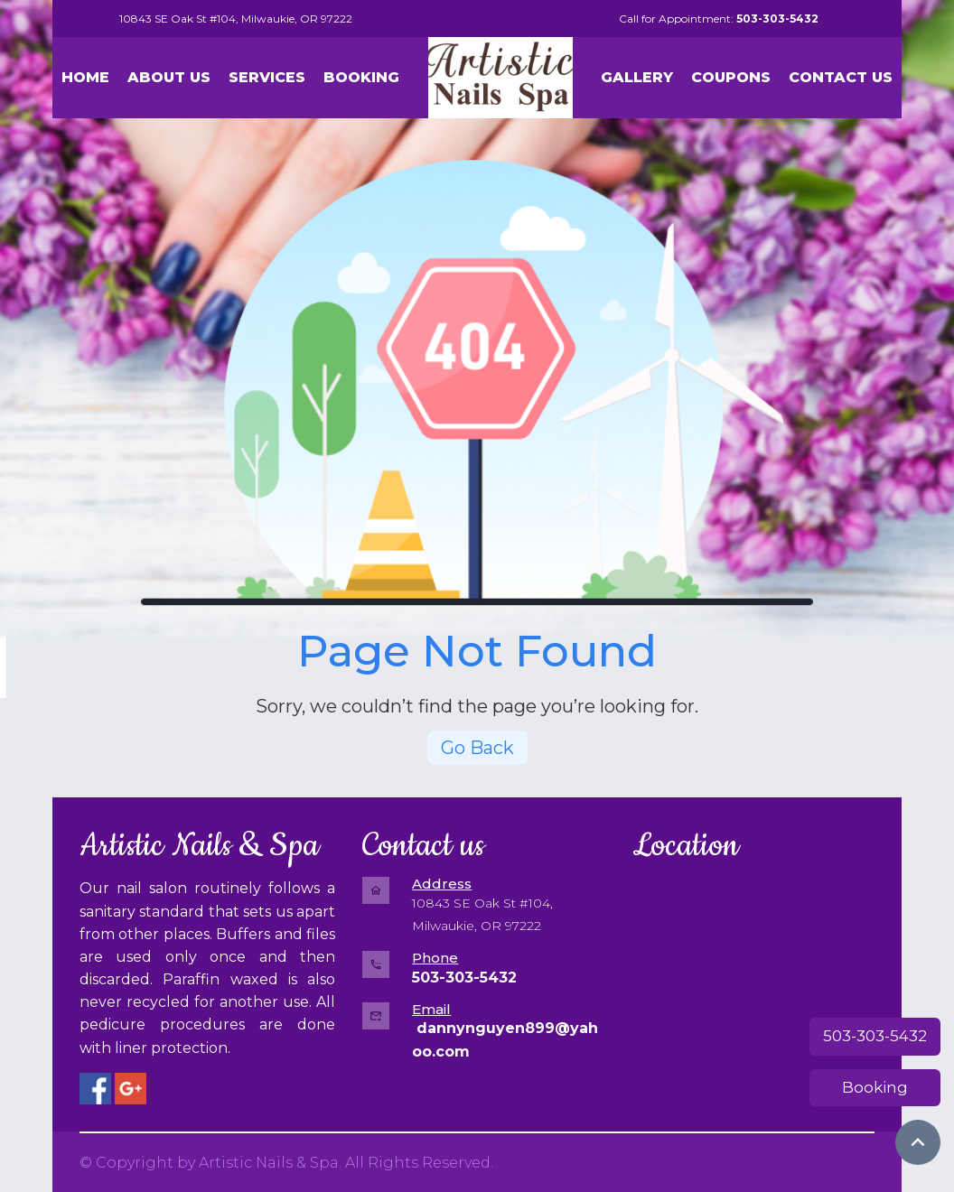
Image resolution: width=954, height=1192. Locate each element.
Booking (875, 1087)
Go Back (477, 748)
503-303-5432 (875, 1036)
